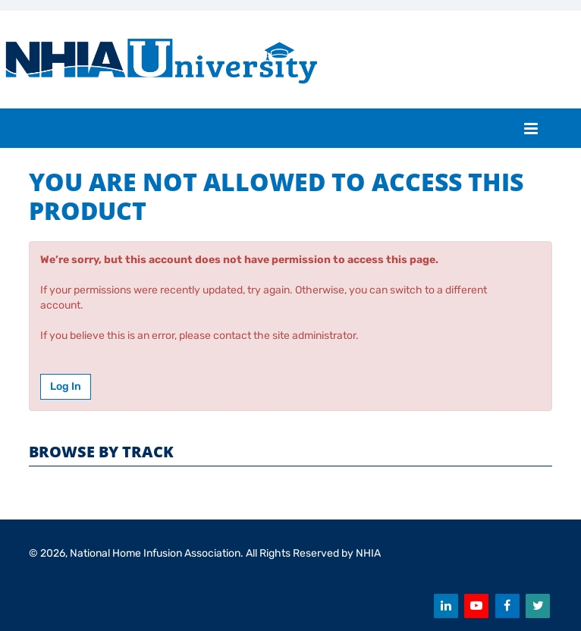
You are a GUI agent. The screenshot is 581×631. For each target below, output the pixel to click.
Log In (65, 386)
